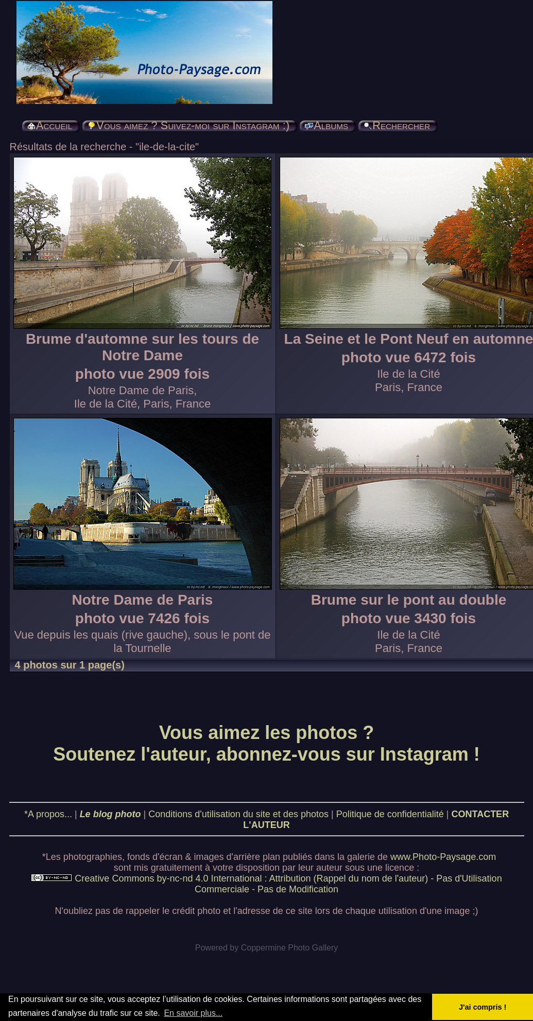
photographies (92, 857)
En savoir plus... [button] (193, 1013)
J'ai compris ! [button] (482, 1007)
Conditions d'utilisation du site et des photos (238, 814)
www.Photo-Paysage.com (443, 857)
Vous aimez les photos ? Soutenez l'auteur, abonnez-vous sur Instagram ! (266, 743)
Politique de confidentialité (390, 814)
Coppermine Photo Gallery (289, 947)
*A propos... (48, 814)
